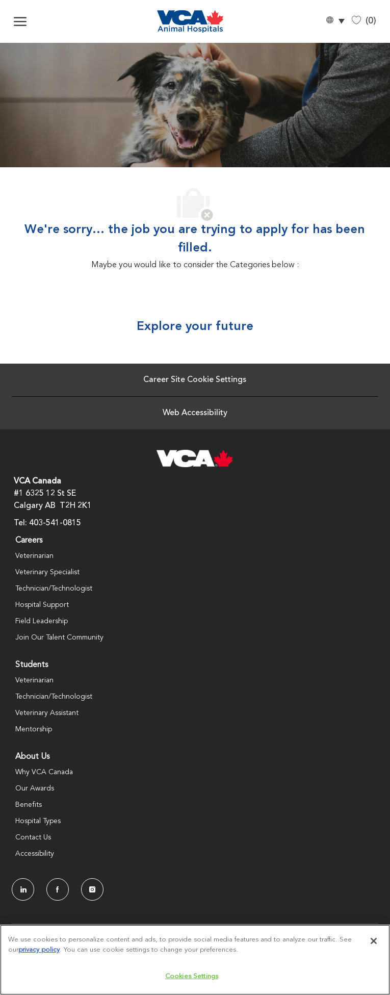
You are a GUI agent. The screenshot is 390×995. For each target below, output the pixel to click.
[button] (335, 21)
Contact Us (33, 837)
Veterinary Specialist (47, 572)
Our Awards (34, 788)
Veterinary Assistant (47, 713)
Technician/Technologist (53, 588)
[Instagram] (92, 889)
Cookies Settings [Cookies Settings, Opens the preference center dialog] (191, 976)
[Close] (373, 941)
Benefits (28, 804)
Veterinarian (34, 555)
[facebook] (57, 889)
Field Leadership (41, 621)
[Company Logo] (190, 21)
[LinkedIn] (23, 889)
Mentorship (33, 729)
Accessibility (34, 853)
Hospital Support (42, 604)
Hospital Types (38, 821)
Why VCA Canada (44, 772)
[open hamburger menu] (20, 21)
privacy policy (39, 950)
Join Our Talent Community (59, 637)
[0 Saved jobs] (364, 21)
